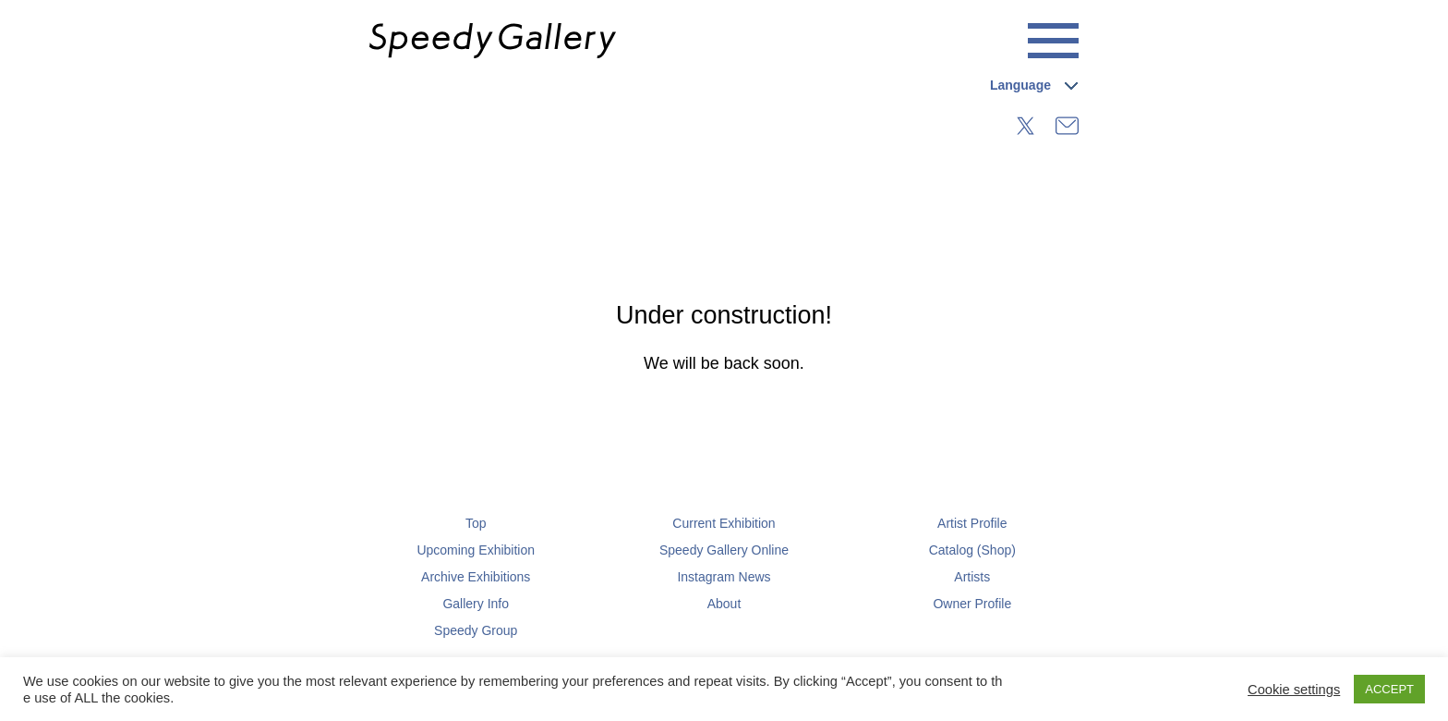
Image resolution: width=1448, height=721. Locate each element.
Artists (972, 576)
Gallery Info (475, 603)
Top (476, 523)
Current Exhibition (723, 523)
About (724, 603)
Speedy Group (475, 630)
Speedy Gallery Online (724, 550)
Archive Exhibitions (475, 576)
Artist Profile (972, 523)
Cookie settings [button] (1294, 689)
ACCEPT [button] (1389, 689)
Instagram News (723, 576)
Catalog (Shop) (972, 550)
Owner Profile (972, 603)
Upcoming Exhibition (475, 550)
